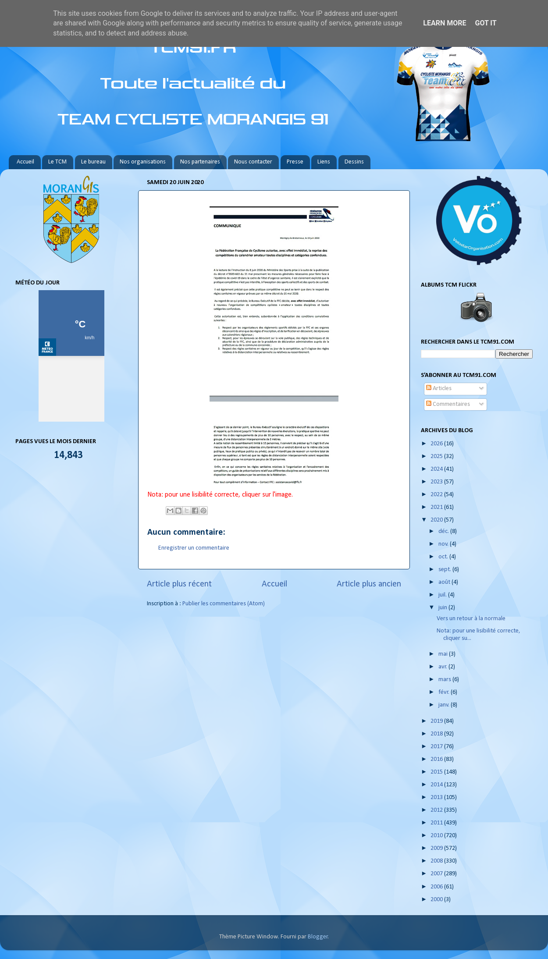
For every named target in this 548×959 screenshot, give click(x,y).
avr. (443, 667)
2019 (437, 721)
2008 (437, 861)
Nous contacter (253, 162)
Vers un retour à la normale (471, 618)
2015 (437, 772)
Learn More (444, 23)
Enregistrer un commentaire (193, 548)
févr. (444, 692)
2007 (437, 873)
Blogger (318, 937)
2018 (437, 734)
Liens (323, 162)
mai (443, 654)
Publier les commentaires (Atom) (223, 603)
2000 (437, 899)
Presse (295, 162)
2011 (437, 823)
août (445, 582)
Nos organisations (143, 162)
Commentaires (448, 404)
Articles (439, 388)
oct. (443, 557)
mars (445, 679)
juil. (443, 595)
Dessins (354, 162)
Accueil (25, 162)
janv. (444, 705)
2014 (437, 784)
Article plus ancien (369, 584)
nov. (444, 544)
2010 (437, 835)
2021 (437, 507)
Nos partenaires (200, 162)
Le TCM (57, 162)
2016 (437, 759)
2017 (437, 746)
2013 (437, 797)
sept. (445, 569)
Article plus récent (179, 584)
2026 (437, 443)
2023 (437, 482)
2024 (437, 469)
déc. (444, 531)
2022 (437, 494)
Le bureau (93, 162)
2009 (437, 848)
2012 (437, 810)
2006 (437, 887)
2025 (437, 456)
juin (443, 607)
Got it (485, 23)
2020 (437, 520)
